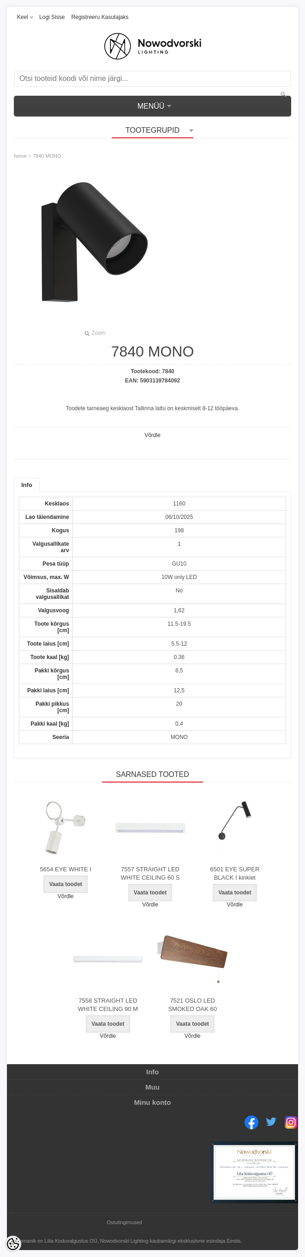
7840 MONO (47, 156)
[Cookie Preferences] (13, 1244)
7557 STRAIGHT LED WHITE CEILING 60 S (150, 873)
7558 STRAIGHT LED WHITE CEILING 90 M (108, 1004)
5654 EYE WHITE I (65, 869)
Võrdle (152, 435)
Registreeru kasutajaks (99, 17)
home (20, 156)
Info (26, 484)
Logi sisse (52, 17)
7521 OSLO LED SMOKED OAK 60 (192, 1004)
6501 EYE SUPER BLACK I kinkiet (234, 873)
